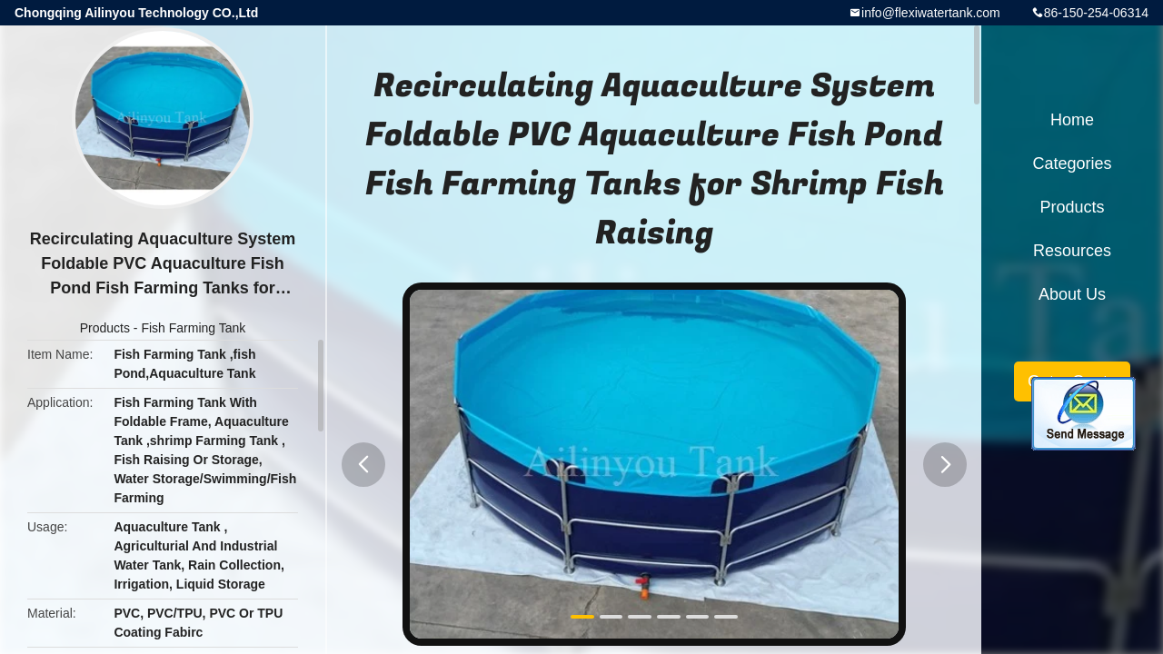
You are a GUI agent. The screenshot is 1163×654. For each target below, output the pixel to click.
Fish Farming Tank (193, 328)
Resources (1072, 251)
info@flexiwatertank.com (930, 12)
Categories (1071, 163)
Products (105, 328)
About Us (1072, 294)
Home (1072, 120)
